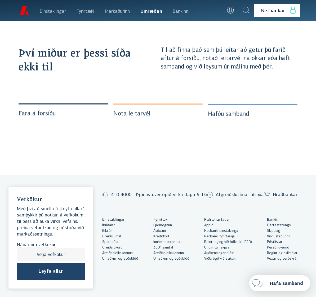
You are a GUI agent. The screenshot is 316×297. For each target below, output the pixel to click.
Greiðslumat (112, 236)
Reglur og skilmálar (282, 253)
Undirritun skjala (216, 248)
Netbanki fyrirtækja (219, 236)
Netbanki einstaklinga (221, 231)
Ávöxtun (159, 231)
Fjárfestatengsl (279, 225)
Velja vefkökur (51, 254)
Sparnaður (110, 242)
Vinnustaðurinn (278, 236)
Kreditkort (161, 236)
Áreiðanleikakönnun (117, 253)
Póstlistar (274, 242)
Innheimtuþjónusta (168, 242)
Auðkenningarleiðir (219, 253)
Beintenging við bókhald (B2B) (228, 242)
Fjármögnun (162, 225)
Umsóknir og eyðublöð (120, 259)
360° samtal (163, 248)
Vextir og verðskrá (281, 259)
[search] (246, 10)
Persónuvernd (278, 248)
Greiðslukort (112, 248)
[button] (216, 10)
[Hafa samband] (279, 283)
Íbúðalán (108, 225)
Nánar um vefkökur (36, 244)
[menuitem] (53, 10)
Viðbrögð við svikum (220, 259)
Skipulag (273, 231)
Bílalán (107, 231)
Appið (208, 225)
